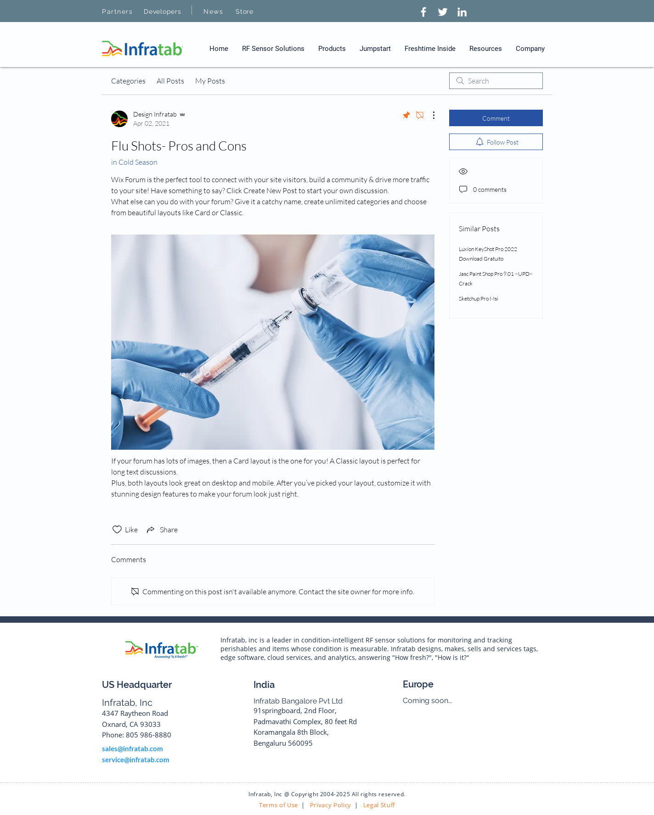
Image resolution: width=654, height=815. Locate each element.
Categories (128, 80)
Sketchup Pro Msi (478, 298)
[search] (496, 81)
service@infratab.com (135, 759)
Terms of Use (278, 805)
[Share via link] (161, 529)
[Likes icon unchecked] (117, 529)
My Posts (210, 80)
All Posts (170, 80)
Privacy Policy (329, 805)
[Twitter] (442, 12)
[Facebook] (423, 12)
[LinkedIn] (462, 12)
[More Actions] (428, 115)
